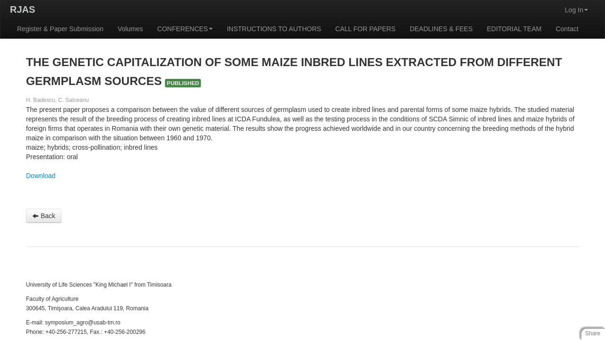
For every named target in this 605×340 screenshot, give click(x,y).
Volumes (130, 29)
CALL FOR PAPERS (365, 29)
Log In (576, 10)
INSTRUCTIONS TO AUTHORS (274, 29)
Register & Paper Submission (60, 29)
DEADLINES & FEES (441, 29)
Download (40, 175)
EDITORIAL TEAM (514, 29)
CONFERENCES (185, 29)
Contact (567, 29)
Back (43, 216)
